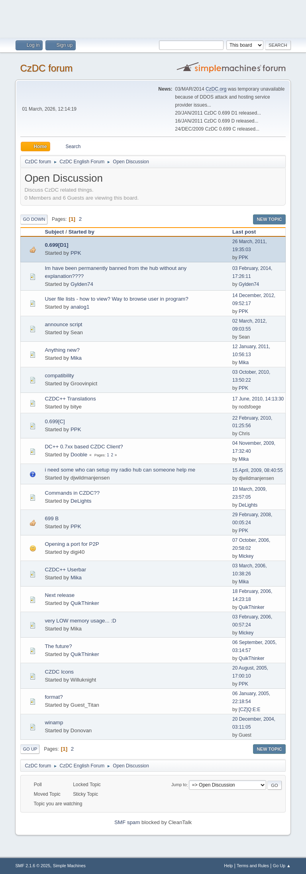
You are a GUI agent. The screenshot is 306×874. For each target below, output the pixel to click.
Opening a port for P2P (72, 544)
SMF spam (127, 822)
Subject (54, 232)
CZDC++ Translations (70, 399)
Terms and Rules (253, 865)
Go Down (34, 219)
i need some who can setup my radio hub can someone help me (120, 470)
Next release (60, 595)
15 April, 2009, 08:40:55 (257, 470)
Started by (81, 232)
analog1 (80, 307)
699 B (52, 518)
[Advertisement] (153, 18)
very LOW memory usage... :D (80, 621)
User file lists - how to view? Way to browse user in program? (116, 299)
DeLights (81, 501)
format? (54, 697)
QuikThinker (85, 603)
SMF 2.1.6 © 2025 (32, 865)
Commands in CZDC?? (72, 493)
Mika (76, 358)
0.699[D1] (56, 245)
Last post (247, 232)
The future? (58, 646)
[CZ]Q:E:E (250, 709)
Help (228, 865)
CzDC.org (216, 89)
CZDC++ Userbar (65, 570)
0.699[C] (55, 421)
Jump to (178, 785)
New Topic (269, 219)
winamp (54, 722)
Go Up (30, 749)
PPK (76, 253)
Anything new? (62, 350)
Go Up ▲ (282, 865)
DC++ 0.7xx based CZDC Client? (84, 447)
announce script (63, 324)
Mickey (246, 556)
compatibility (59, 376)
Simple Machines (69, 865)
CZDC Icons (59, 672)
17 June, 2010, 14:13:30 (258, 399)
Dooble (79, 455)
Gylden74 (82, 284)
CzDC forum (46, 68)
